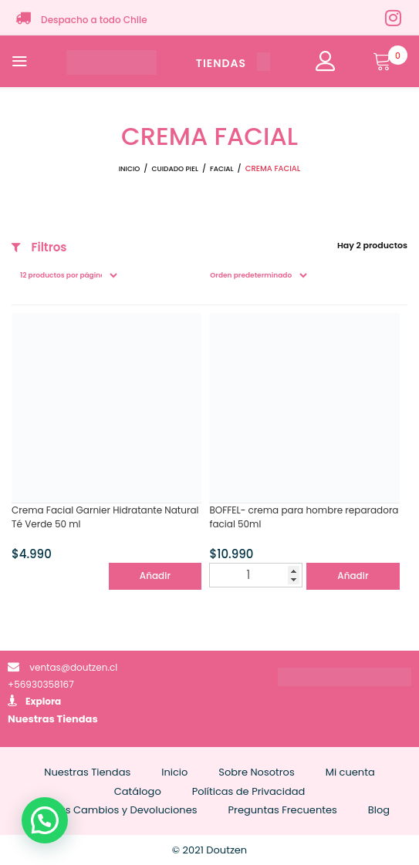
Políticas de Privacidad (249, 791)
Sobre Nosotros (256, 772)
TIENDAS (233, 63)
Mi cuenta (350, 772)
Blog (379, 810)
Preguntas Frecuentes (282, 810)
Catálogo (137, 791)
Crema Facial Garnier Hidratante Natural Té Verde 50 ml (105, 516)
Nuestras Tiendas (53, 719)
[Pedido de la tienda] (255, 275)
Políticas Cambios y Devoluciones (113, 810)
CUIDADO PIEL (174, 168)
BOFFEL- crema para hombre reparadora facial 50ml (303, 516)
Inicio (129, 168)
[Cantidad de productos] (255, 575)
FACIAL (222, 168)
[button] (45, 820)
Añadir (155, 575)
